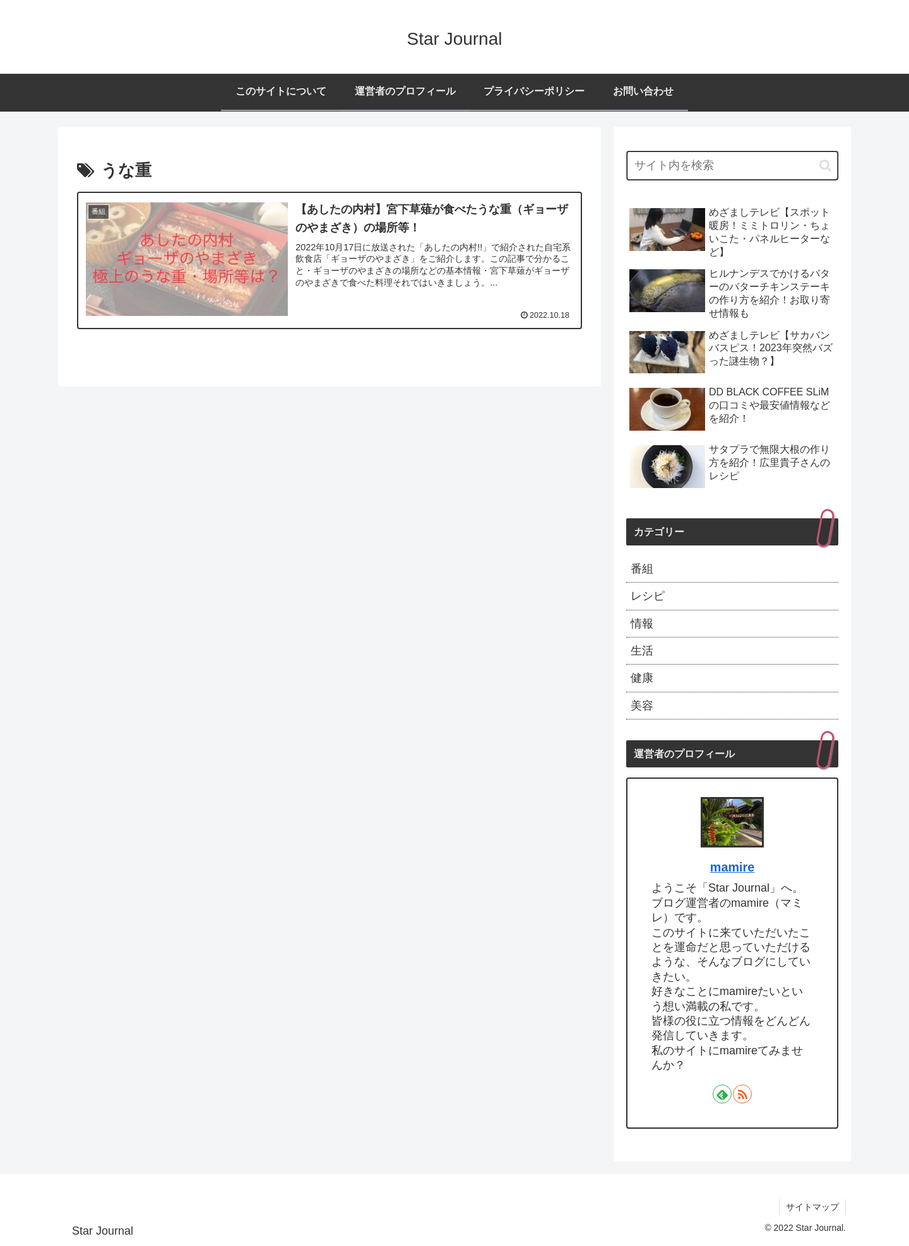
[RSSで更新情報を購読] (742, 1094)
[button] (825, 165)
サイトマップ (812, 1207)
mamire (732, 867)
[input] (732, 165)
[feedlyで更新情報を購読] (722, 1094)
